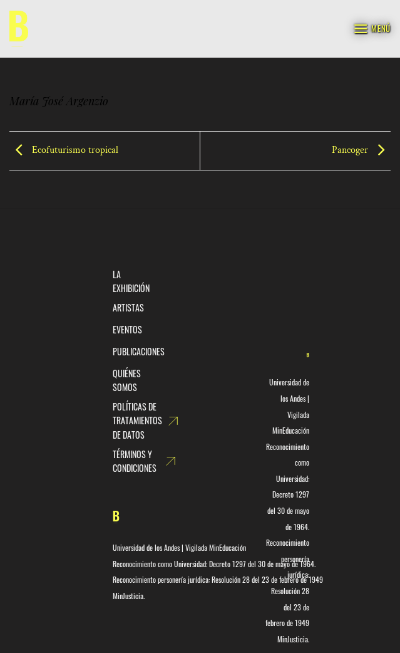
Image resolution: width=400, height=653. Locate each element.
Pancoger (361, 150)
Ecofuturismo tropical (63, 150)
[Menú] (372, 28)
